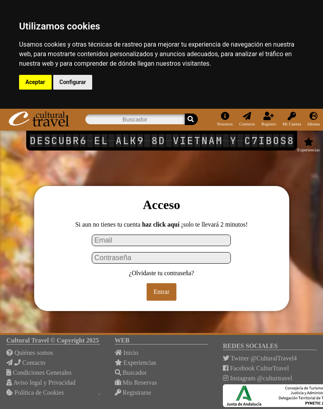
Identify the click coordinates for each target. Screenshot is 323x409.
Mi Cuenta (291, 119)
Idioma (314, 119)
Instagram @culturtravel (257, 378)
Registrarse (133, 392)
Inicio (126, 352)
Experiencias (308, 145)
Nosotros (225, 119)
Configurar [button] (73, 82)
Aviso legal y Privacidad (40, 382)
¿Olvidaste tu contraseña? (161, 273)
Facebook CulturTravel (256, 368)
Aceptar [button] (35, 82)
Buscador (131, 372)
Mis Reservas (136, 382)
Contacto (247, 119)
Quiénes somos (29, 352)
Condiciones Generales (39, 372)
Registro (268, 119)
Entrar (162, 291)
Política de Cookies (35, 392)
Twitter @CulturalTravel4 (260, 358)
